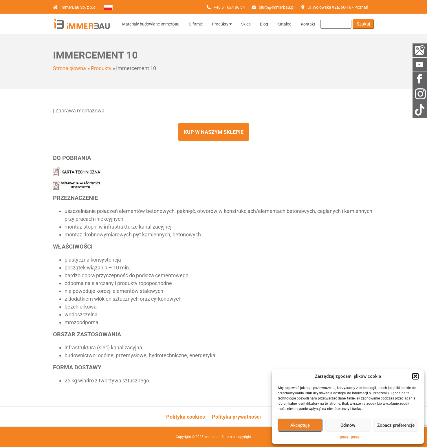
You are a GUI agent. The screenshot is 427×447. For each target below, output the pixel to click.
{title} (344, 437)
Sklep (246, 24)
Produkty (222, 24)
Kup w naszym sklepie (213, 132)
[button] (415, 376)
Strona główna (69, 68)
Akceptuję (300, 425)
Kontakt (308, 24)
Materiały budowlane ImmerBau (150, 24)
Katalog (284, 24)
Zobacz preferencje (396, 425)
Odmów (347, 425)
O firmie (196, 24)
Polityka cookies (185, 417)
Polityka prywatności (236, 417)
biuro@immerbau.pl (276, 7)
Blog (264, 24)
